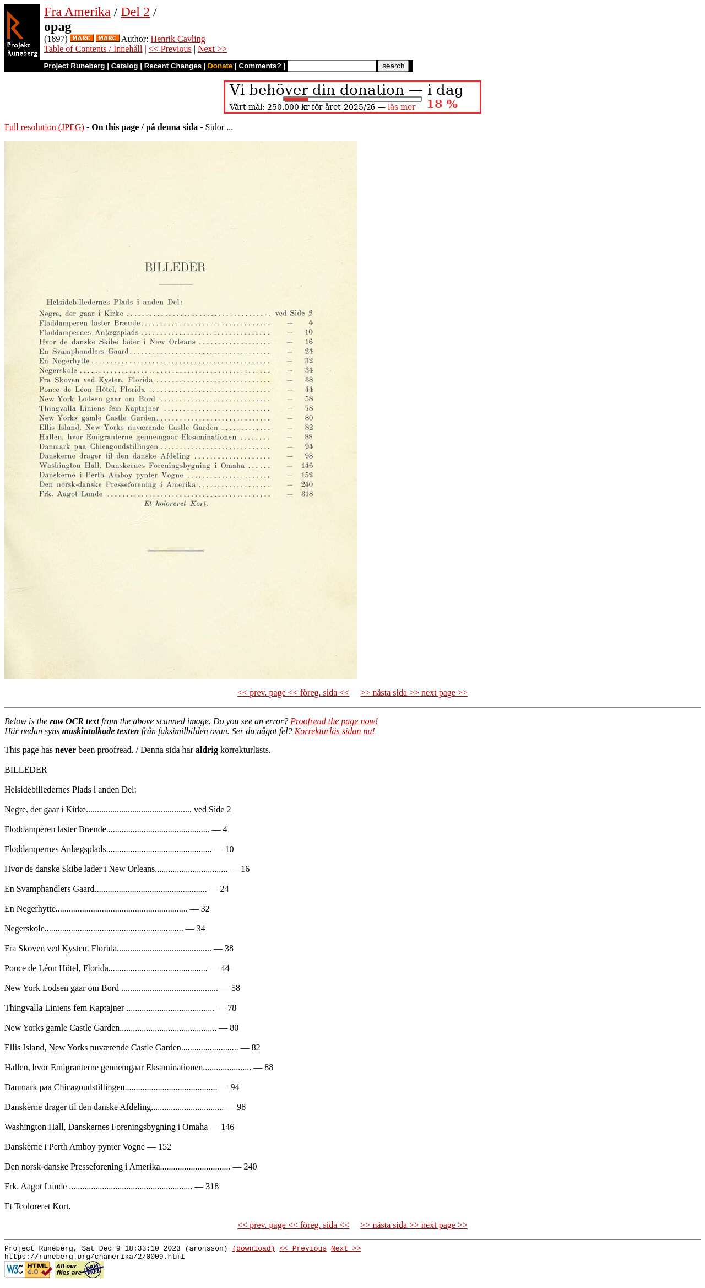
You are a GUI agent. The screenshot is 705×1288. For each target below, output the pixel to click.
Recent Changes (173, 66)
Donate (220, 66)
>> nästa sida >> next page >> (414, 692)
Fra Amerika (77, 11)
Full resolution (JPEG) (44, 127)
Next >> (212, 48)
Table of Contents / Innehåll (93, 48)
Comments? (260, 66)
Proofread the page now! (334, 721)
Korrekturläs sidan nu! (335, 731)
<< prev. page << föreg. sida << (293, 692)
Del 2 (135, 11)
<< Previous (170, 48)
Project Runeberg (74, 66)
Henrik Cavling (178, 39)
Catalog (124, 66)
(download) (253, 1249)
